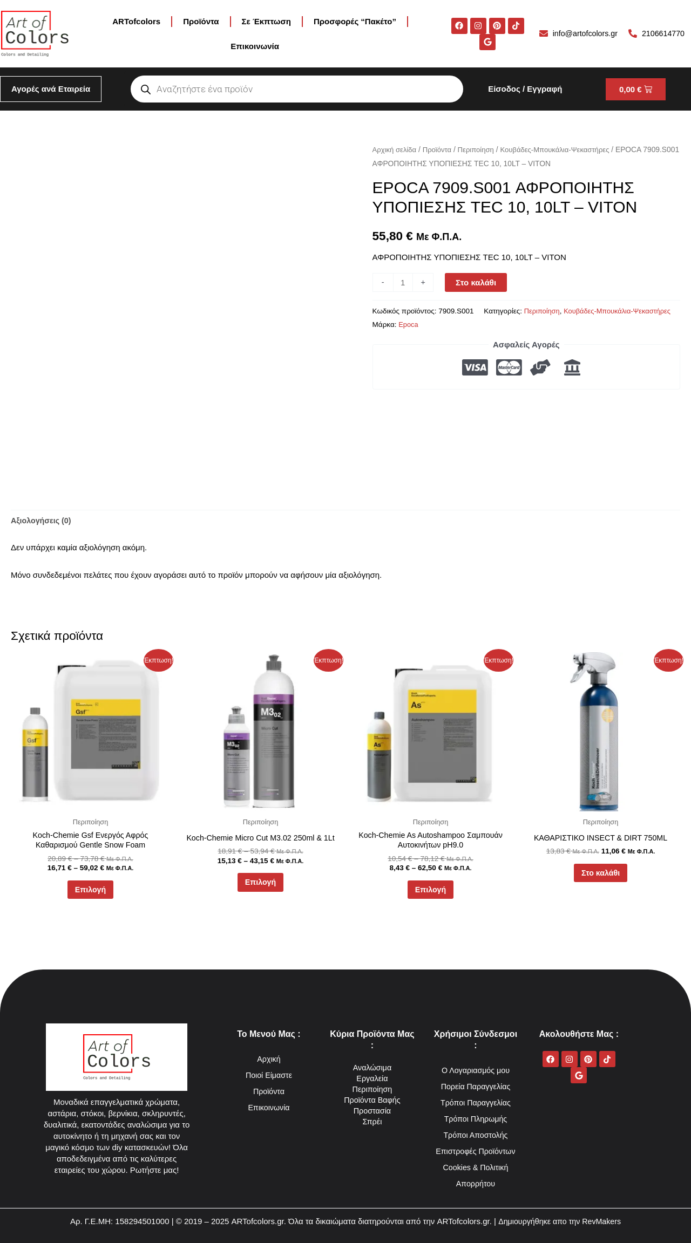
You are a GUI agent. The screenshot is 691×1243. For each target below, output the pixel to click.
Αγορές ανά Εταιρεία (50, 88)
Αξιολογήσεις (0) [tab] (42, 521)
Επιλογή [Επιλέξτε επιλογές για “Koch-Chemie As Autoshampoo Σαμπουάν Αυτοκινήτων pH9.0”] (430, 893)
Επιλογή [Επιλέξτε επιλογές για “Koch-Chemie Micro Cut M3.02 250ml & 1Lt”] (260, 885)
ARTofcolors (136, 21)
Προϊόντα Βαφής (372, 1099)
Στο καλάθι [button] (600, 875)
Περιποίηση (481, 150)
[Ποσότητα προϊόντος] (403, 282)
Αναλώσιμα (372, 1067)
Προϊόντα (201, 21)
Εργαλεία (372, 1078)
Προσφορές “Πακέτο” (355, 21)
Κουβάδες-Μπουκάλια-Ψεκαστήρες (563, 150)
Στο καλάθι (477, 282)
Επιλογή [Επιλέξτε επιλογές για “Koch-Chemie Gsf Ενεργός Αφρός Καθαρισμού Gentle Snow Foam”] (90, 893)
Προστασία (372, 1110)
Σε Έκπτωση (266, 21)
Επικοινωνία (255, 46)
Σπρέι (372, 1121)
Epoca (613, 324)
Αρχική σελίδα (395, 150)
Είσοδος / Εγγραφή (525, 88)
